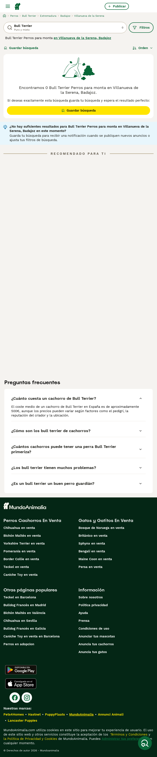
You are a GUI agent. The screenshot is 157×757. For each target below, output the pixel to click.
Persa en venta (90, 567)
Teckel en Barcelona (19, 597)
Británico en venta (92, 536)
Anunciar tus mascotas (96, 636)
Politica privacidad (93, 605)
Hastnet (34, 714)
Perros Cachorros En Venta (32, 520)
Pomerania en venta (19, 551)
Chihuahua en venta (19, 528)
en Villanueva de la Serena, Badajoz (82, 38)
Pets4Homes (13, 714)
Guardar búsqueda (21, 48)
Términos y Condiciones (128, 734)
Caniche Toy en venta (20, 575)
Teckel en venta (16, 567)
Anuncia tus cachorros (96, 644)
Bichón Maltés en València (24, 613)
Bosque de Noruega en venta (101, 528)
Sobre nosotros (90, 597)
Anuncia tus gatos (92, 652)
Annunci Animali (110, 714)
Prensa (84, 621)
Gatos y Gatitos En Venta (105, 520)
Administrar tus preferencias (124, 739)
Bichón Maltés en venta (22, 536)
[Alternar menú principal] (7, 6)
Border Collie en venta (21, 559)
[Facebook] (15, 697)
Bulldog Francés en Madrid (24, 605)
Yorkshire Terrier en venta (24, 543)
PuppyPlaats (55, 714)
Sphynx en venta (91, 543)
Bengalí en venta (91, 551)
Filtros (141, 27)
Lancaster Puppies (22, 720)
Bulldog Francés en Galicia (24, 628)
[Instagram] (27, 697)
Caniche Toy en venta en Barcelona (31, 636)
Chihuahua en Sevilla (20, 621)
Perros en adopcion (18, 644)
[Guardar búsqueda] (145, 743)
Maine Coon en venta (95, 559)
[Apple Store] (20, 683)
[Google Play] (21, 670)
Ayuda (83, 613)
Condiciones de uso (93, 628)
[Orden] (142, 48)
